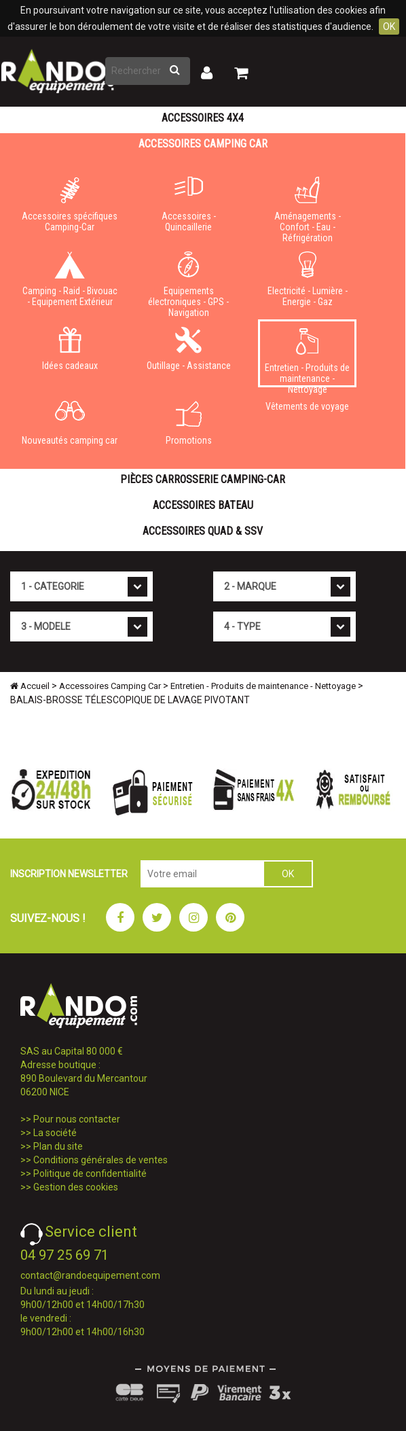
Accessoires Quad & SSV (203, 531)
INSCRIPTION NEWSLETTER (69, 873)
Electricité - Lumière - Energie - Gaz (307, 279)
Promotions (188, 423)
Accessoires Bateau (203, 505)
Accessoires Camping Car (203, 143)
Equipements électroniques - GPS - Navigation (188, 282)
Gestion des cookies (75, 1187)
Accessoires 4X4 (203, 117)
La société (55, 1132)
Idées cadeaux (69, 348)
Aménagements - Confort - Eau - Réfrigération (307, 207)
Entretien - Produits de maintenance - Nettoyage (307, 357)
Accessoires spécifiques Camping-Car (69, 204)
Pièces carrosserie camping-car (202, 479)
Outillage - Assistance (188, 348)
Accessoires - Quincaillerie (188, 204)
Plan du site (58, 1146)
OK (389, 26)
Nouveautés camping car (69, 423)
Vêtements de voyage (307, 406)
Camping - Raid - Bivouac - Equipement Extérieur (69, 279)
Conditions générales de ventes (100, 1159)
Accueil (30, 686)
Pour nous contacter (76, 1119)
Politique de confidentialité (90, 1173)
